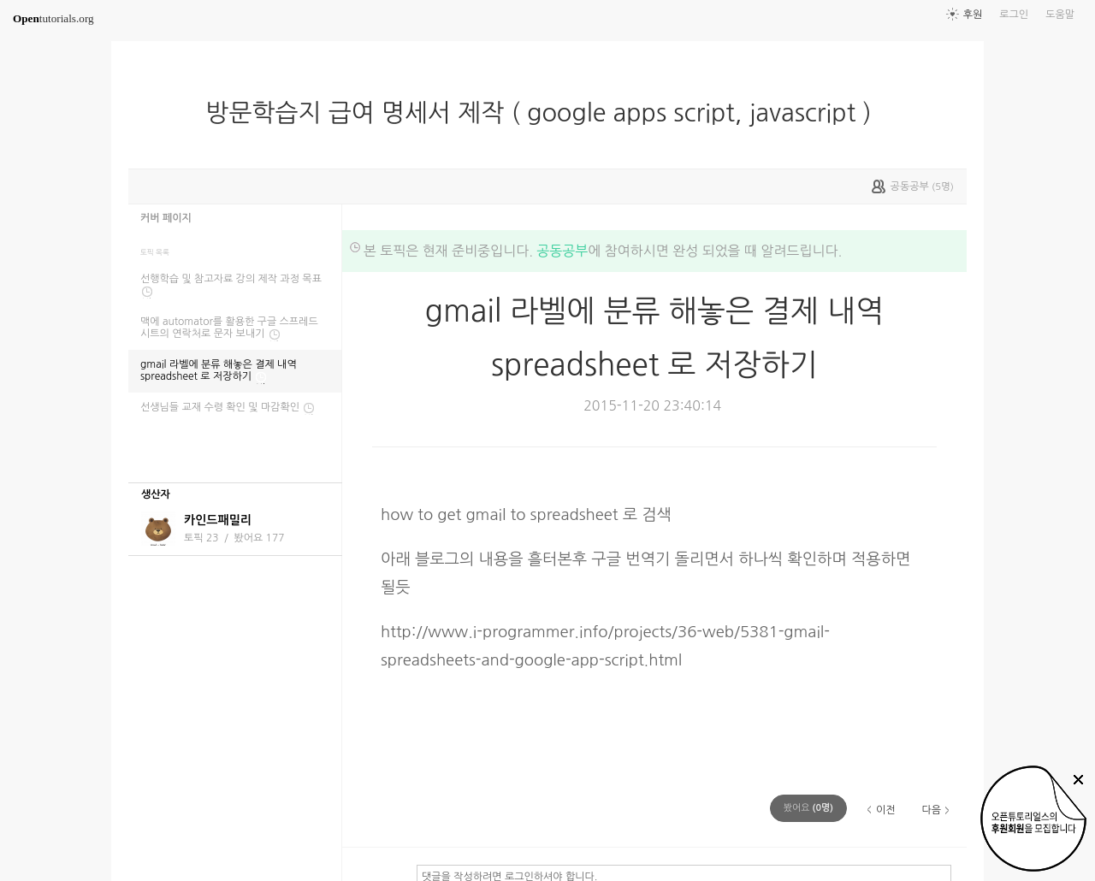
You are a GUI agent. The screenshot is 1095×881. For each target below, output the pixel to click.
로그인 (1013, 14)
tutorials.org (53, 18)
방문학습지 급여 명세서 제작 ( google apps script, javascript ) (545, 113)
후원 (973, 14)
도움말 (1059, 14)
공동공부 (562, 250)
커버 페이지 (166, 218)
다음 (931, 810)
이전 (886, 810)
